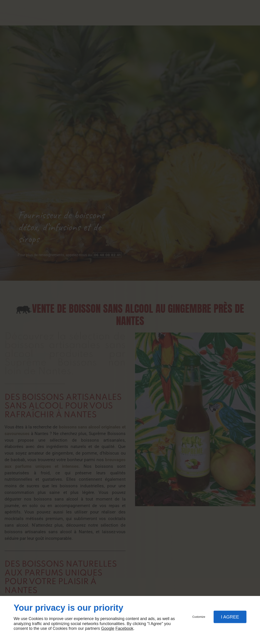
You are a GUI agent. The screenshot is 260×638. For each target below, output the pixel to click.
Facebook (124, 628)
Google (107, 628)
